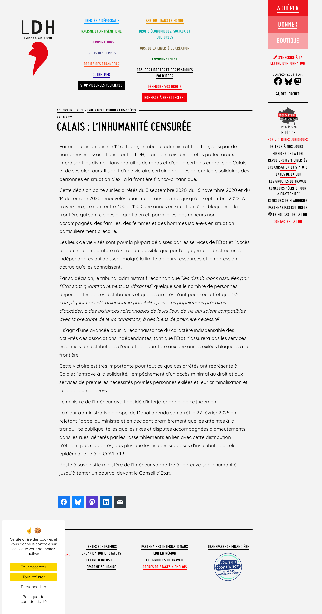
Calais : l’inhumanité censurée (124, 127)
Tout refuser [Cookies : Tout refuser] (33, 576)
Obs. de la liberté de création (165, 48)
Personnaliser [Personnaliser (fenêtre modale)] (33, 586)
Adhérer (288, 8)
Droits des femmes (101, 53)
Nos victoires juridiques (288, 139)
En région (288, 132)
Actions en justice (70, 110)
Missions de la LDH (288, 153)
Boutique (288, 41)
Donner (287, 24)
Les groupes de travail (165, 560)
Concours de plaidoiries (288, 200)
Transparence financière (228, 546)
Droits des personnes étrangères (111, 110)
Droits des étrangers (101, 64)
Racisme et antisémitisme (101, 31)
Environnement (165, 59)
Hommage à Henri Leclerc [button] (164, 97)
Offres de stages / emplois (165, 567)
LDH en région (164, 553)
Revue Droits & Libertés (287, 160)
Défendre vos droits (165, 86)
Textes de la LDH (287, 174)
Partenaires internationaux (164, 546)
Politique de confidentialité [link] (34, 599)
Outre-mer (101, 74)
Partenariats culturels (287, 207)
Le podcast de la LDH (287, 214)
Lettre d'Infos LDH (101, 560)
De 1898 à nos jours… (288, 146)
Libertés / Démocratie (101, 20)
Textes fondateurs (101, 546)
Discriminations (101, 42)
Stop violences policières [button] (101, 85)
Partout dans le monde (165, 20)
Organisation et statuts (101, 553)
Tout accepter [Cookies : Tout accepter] (33, 566)
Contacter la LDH (288, 221)
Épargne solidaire (101, 567)
